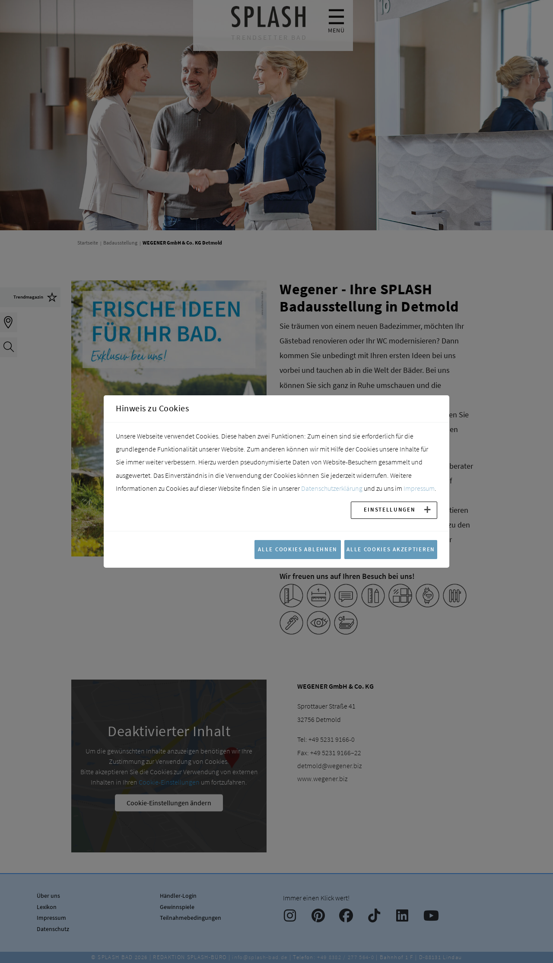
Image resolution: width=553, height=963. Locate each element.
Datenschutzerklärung (331, 488)
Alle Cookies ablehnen (297, 549)
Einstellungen (389, 509)
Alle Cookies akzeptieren (390, 549)
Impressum (419, 488)
